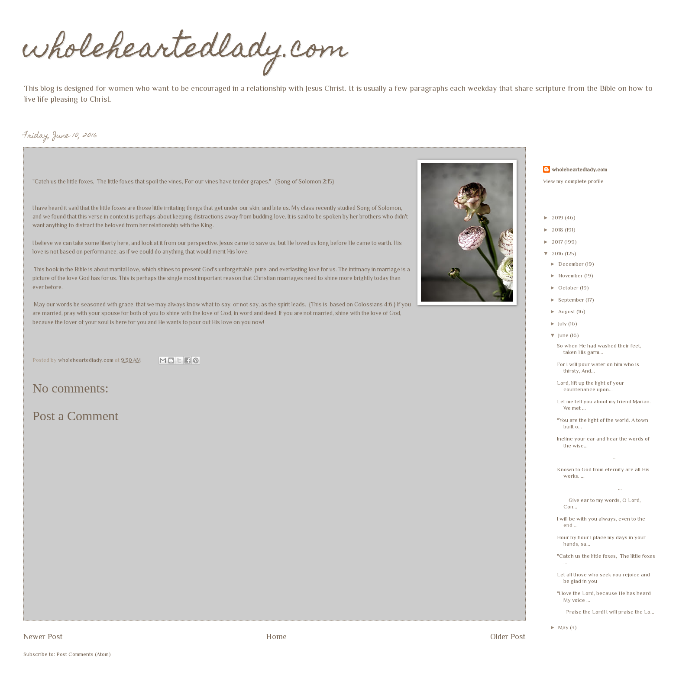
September (571, 299)
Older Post (508, 636)
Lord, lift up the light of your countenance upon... (590, 385)
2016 (558, 253)
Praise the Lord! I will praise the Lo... (605, 611)
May (564, 627)
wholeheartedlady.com (185, 50)
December (571, 263)
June (564, 335)
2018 (558, 229)
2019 (558, 217)
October (569, 287)
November (571, 275)
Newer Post (43, 636)
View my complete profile (573, 181)
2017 (558, 241)
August (567, 311)
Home (276, 636)
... (587, 457)
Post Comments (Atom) (83, 654)
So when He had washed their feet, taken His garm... (599, 348)
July (563, 323)
